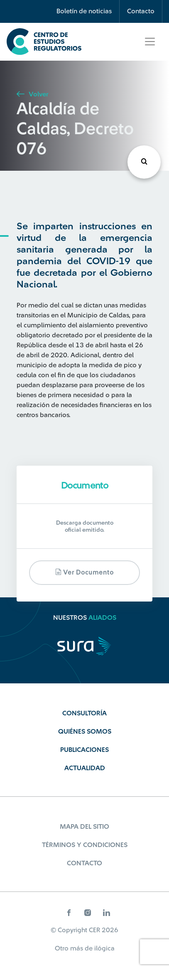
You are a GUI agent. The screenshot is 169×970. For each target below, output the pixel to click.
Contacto (140, 11)
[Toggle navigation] (149, 41)
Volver (32, 94)
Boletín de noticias (84, 11)
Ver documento (84, 572)
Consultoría (84, 713)
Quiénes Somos (84, 731)
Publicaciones (84, 750)
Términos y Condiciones (84, 845)
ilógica (104, 948)
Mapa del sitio (84, 826)
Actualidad (84, 768)
